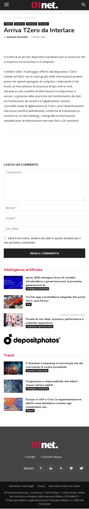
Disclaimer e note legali (21, 486)
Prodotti (18, 17)
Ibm (28, 304)
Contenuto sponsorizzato (39, 326)
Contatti (30, 457)
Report (30, 410)
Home (7, 17)
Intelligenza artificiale (23, 269)
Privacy (41, 486)
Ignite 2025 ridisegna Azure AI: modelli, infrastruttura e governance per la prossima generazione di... (54, 281)
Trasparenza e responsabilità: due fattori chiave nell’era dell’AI (52, 383)
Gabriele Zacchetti (17, 36)
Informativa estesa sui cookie (64, 486)
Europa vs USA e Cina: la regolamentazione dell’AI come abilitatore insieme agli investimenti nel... (53, 403)
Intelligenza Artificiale (37, 288)
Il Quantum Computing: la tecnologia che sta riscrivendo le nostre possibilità (54, 365)
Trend (9, 355)
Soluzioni (43, 23)
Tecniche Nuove (52, 457)
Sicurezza (31, 17)
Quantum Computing (37, 370)
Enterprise (31, 23)
